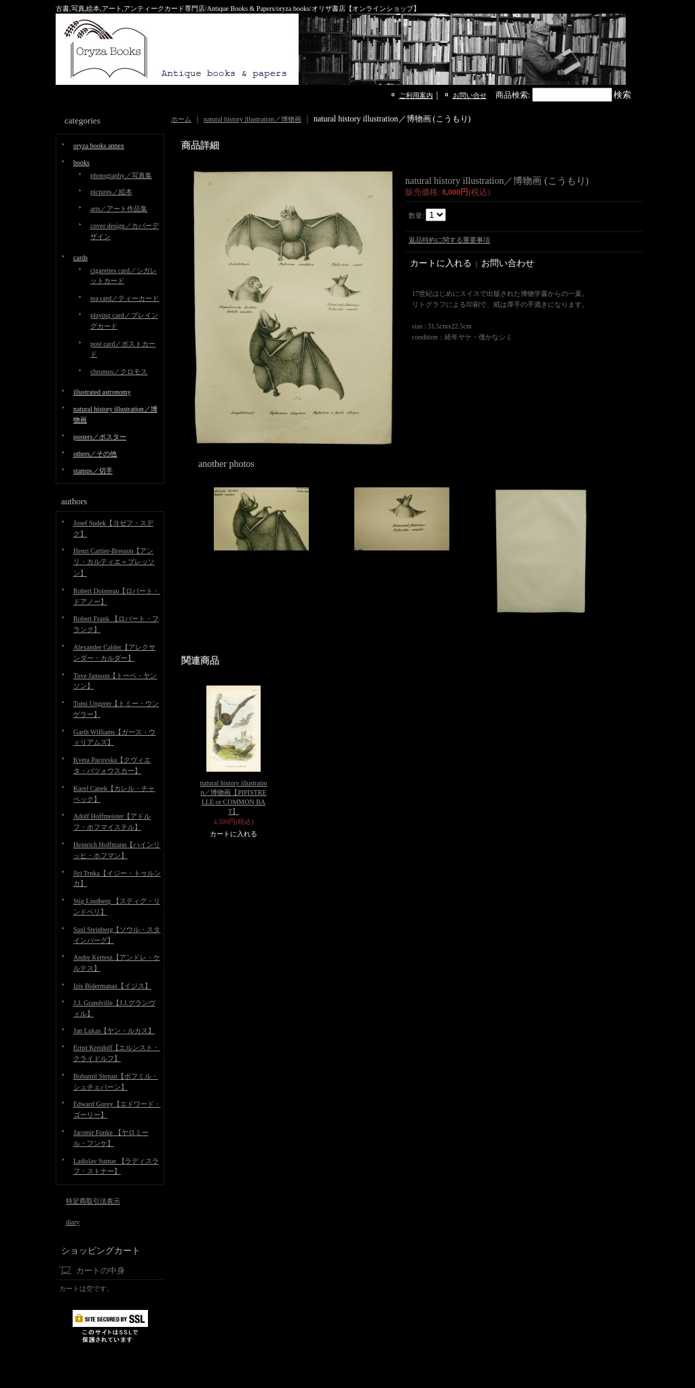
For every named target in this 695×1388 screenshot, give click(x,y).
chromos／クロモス (118, 371)
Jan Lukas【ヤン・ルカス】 (114, 1030)
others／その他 (95, 453)
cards (80, 257)
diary (73, 1222)
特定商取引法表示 (93, 1201)
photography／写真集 (121, 175)
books (81, 162)
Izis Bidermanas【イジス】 (112, 986)
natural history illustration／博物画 (252, 119)
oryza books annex (98, 145)
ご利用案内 (416, 95)
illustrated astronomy (102, 392)
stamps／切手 (93, 470)
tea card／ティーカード (124, 298)
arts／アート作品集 (118, 208)
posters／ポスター (99, 436)
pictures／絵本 (111, 191)
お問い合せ (470, 95)
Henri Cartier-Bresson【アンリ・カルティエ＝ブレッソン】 (114, 562)
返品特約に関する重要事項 (449, 240)
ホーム (181, 119)
